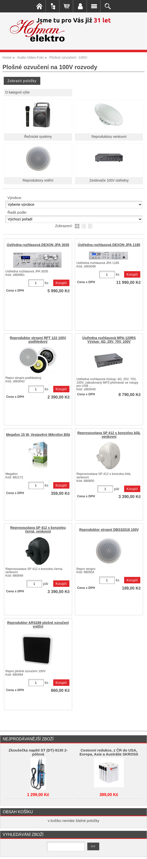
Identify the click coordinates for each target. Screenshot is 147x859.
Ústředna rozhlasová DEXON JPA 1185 (109, 245)
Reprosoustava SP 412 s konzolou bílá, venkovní (109, 435)
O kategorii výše (17, 92)
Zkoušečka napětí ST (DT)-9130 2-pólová (38, 752)
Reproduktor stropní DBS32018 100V (109, 530)
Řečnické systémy (38, 137)
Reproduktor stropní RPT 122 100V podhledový (38, 340)
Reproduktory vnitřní (38, 180)
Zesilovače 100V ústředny (109, 180)
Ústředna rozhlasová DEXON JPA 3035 (38, 245)
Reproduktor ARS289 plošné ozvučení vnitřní (38, 624)
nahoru (139, 851)
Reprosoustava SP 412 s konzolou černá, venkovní (38, 529)
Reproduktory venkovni (109, 137)
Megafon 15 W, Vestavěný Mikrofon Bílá (38, 435)
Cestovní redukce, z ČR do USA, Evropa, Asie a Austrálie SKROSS (109, 752)
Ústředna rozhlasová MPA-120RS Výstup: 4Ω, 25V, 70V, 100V (109, 340)
